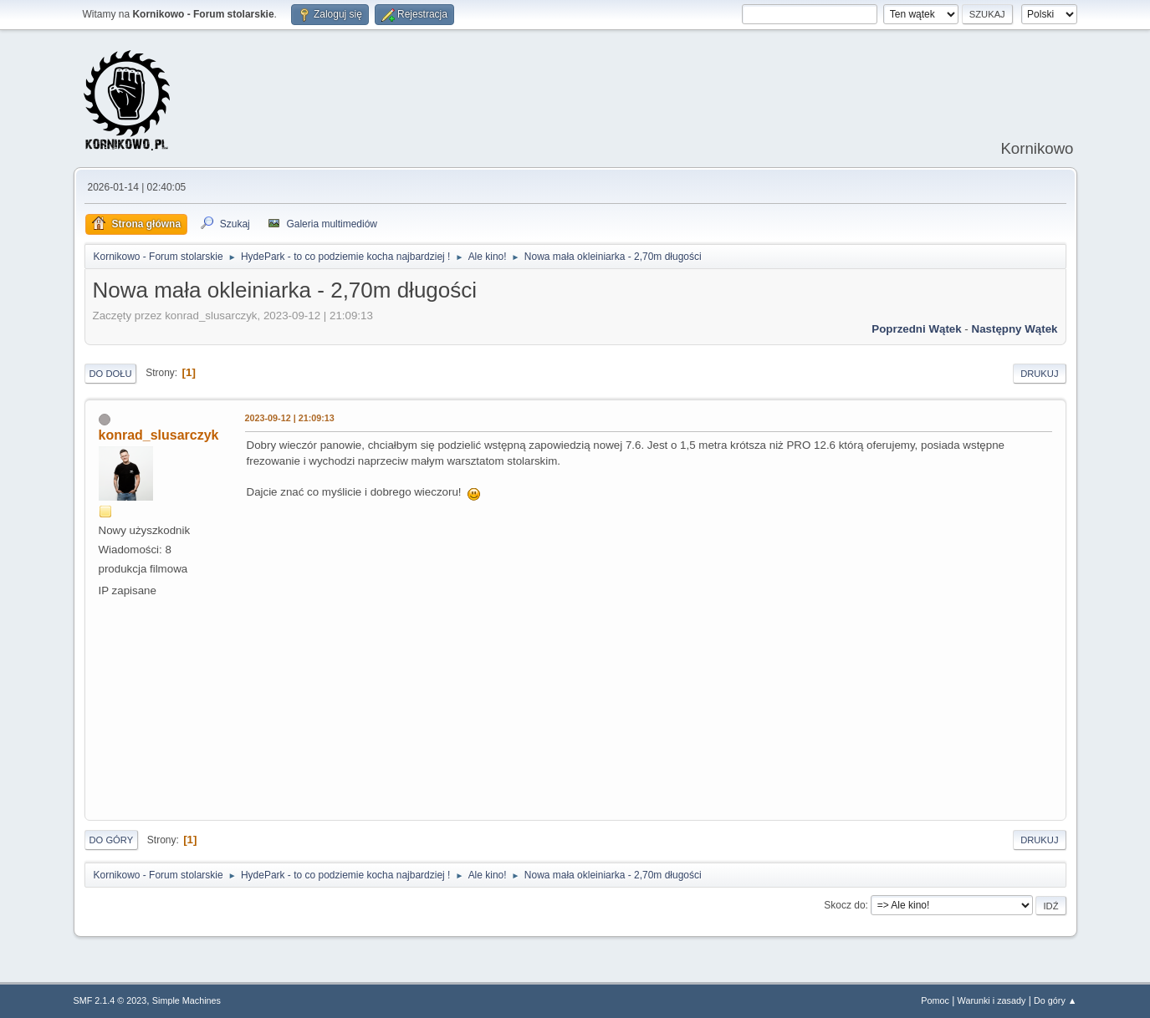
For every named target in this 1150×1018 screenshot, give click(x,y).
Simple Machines (186, 1000)
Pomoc (935, 1000)
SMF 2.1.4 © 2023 (110, 1000)
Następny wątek (1015, 329)
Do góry (111, 840)
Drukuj (1039, 374)
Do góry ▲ (1055, 1000)
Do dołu (110, 374)
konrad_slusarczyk (159, 435)
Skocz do (844, 905)
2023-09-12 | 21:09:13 (290, 418)
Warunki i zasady (992, 1000)
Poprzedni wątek (916, 329)
